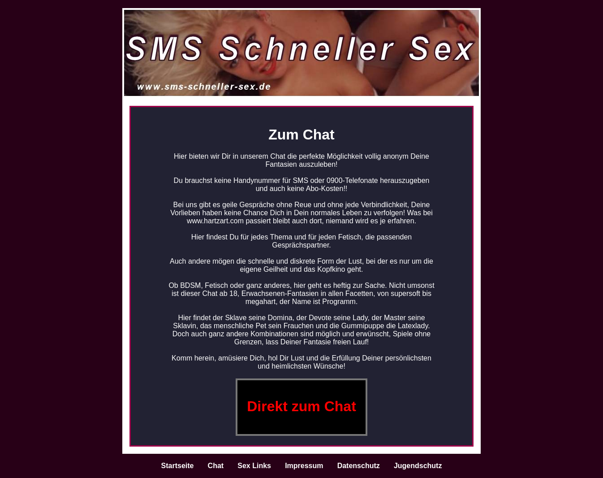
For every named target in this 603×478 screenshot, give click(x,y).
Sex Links (254, 465)
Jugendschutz (418, 465)
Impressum (304, 465)
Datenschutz (358, 465)
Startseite (177, 465)
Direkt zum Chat (301, 406)
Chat (216, 465)
